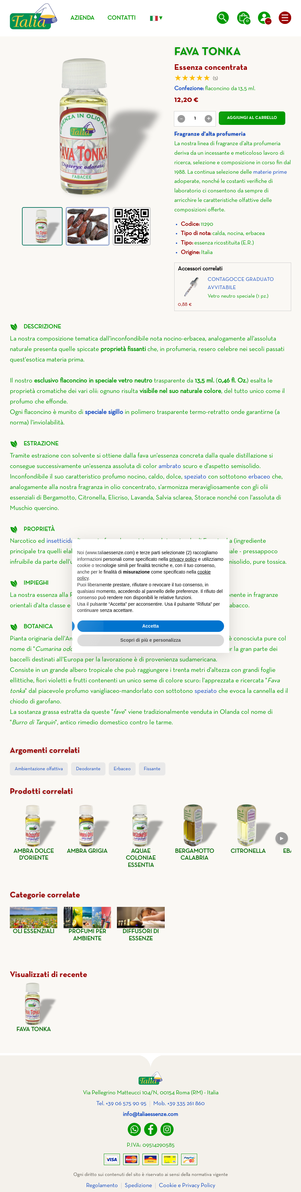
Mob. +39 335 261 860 (179, 1103)
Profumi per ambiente (87, 924)
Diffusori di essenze (140, 924)
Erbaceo (122, 769)
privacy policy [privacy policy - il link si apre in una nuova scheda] (183, 559)
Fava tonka (33, 1007)
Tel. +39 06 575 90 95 (121, 1103)
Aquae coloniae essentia (140, 835)
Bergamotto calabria (194, 832)
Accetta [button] (150, 626)
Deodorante (88, 769)
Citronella (248, 828)
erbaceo (259, 477)
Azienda (82, 18)
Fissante (152, 769)
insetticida (60, 541)
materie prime (270, 172)
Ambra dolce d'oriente (33, 832)
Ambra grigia (87, 828)
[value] (194, 118)
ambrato (170, 466)
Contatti (121, 18)
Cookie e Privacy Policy (187, 1185)
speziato (195, 477)
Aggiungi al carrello (252, 118)
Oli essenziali (33, 920)
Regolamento (102, 1185)
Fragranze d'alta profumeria (210, 134)
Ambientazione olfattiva (39, 769)
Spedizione (138, 1185)
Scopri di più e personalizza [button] (150, 640)
